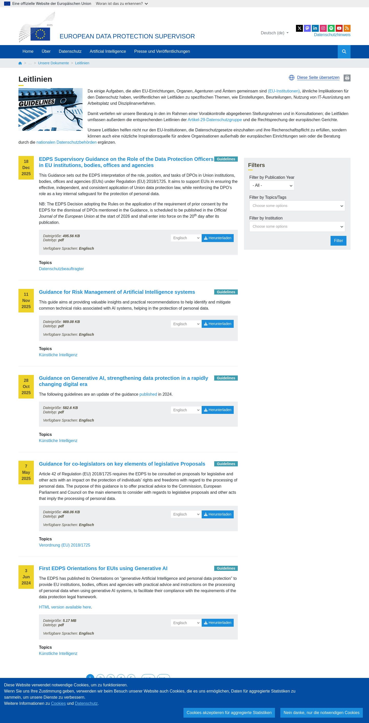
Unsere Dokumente (53, 63)
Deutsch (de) (273, 33)
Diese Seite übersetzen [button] (318, 77)
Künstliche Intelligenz (58, 355)
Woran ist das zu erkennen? (122, 3)
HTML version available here (65, 607)
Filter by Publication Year (271, 177)
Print (347, 78)
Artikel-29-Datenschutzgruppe (215, 120)
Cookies (58, 703)
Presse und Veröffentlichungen (162, 51)
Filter (338, 240)
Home (28, 51)
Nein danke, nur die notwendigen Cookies (322, 712)
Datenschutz (70, 51)
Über (46, 51)
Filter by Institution (266, 218)
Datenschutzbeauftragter (61, 269)
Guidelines (226, 159)
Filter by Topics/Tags (267, 197)
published (148, 394)
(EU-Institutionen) (284, 91)
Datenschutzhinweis (332, 35)
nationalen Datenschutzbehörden (66, 142)
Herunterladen (217, 238)
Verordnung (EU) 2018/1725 (64, 545)
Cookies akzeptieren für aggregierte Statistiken (229, 712)
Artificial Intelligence (108, 51)
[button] (292, 78)
